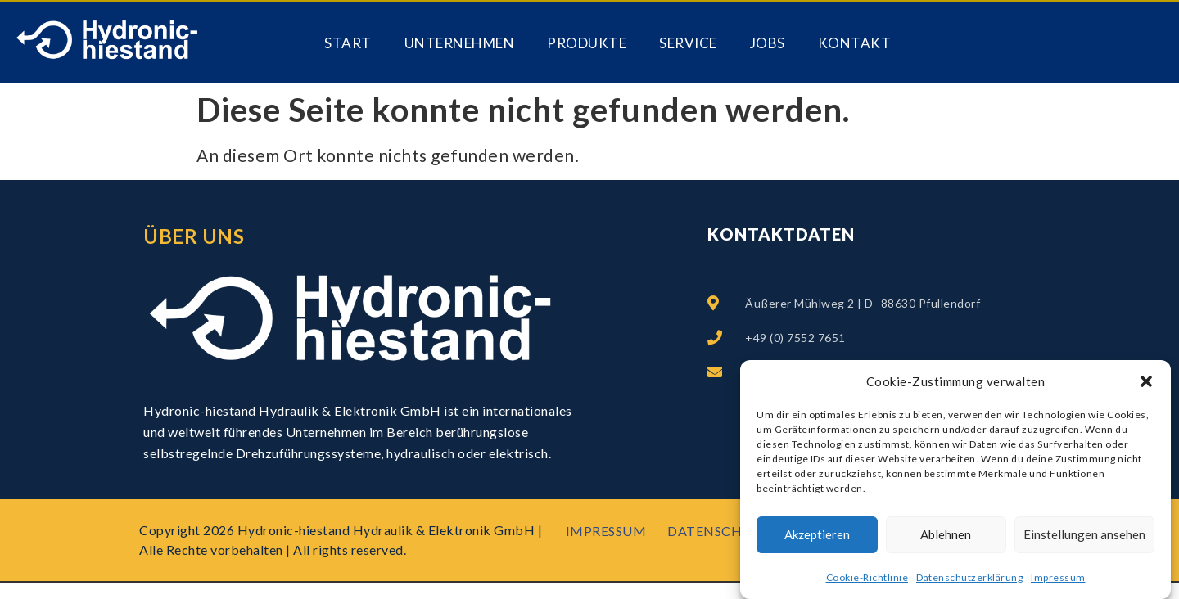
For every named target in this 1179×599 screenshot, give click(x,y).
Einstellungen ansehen (1084, 536)
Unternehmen (459, 43)
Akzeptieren (817, 536)
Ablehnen (945, 536)
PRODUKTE (586, 43)
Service (688, 43)
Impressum (1058, 579)
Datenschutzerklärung (969, 579)
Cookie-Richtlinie (867, 579)
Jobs (767, 43)
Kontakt (855, 43)
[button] (1146, 383)
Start (348, 43)
